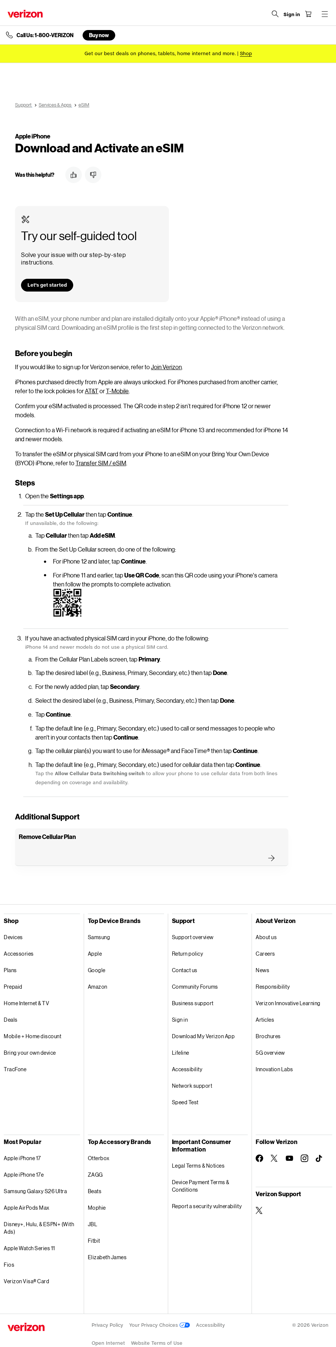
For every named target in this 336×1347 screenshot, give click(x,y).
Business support (193, 985)
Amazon (97, 968)
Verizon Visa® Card (26, 1263)
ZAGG (95, 1156)
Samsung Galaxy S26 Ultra (35, 1173)
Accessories (19, 935)
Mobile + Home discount (32, 1018)
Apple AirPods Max (27, 1189)
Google (96, 952)
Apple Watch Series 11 (29, 1230)
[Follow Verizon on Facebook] (259, 1140)
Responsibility (273, 968)
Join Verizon (166, 348)
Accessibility (187, 1051)
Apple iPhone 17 (22, 1140)
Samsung (99, 919)
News (262, 952)
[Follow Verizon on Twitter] (274, 1140)
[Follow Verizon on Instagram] (304, 1140)
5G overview (270, 1034)
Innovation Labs (274, 1051)
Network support (192, 1067)
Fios (9, 1246)
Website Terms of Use (156, 1325)
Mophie (97, 1189)
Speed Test (185, 1084)
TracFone (15, 1051)
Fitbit (94, 1222)
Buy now (99, 35)
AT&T (91, 372)
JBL (93, 1206)
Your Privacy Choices (159, 1307)
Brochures (268, 1018)
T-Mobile (117, 372)
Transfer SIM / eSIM (100, 444)
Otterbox (99, 1140)
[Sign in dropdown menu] (291, 14)
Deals (11, 1001)
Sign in (180, 1001)
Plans (10, 952)
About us (266, 919)
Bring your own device (30, 1034)
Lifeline (180, 1034)
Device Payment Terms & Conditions (200, 1168)
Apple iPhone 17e (24, 1156)
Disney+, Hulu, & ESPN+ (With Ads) (39, 1210)
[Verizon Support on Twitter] (259, 1192)
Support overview (193, 919)
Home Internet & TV (26, 985)
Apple (95, 935)
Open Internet (108, 1325)
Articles (265, 1001)
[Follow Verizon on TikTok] (319, 1140)
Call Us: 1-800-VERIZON (45, 35)
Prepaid (13, 968)
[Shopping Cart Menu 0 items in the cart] (308, 14)
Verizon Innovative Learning (288, 985)
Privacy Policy (107, 1307)
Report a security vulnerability (207, 1188)
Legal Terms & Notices (198, 1147)
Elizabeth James (107, 1239)
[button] (73, 175)
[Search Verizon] (275, 14)
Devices (13, 919)
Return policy (187, 935)
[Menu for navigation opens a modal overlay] (324, 14)
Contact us (184, 952)
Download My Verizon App (203, 1018)
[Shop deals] (246, 53)
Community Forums (195, 968)
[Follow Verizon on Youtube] (289, 1140)
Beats (95, 1173)
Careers (265, 935)
